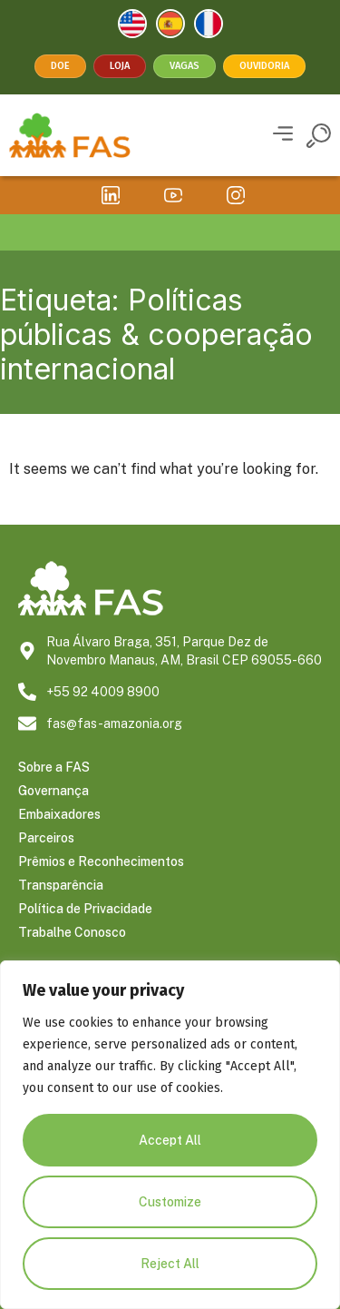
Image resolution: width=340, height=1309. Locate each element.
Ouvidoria (264, 66)
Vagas (184, 66)
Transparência (60, 885)
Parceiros (46, 838)
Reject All (170, 1263)
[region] (170, 1134)
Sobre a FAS (54, 767)
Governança (53, 790)
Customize (170, 1202)
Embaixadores (59, 814)
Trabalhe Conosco (72, 932)
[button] (282, 136)
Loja (120, 66)
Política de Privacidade (85, 908)
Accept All (170, 1140)
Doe (60, 66)
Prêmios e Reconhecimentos (101, 861)
